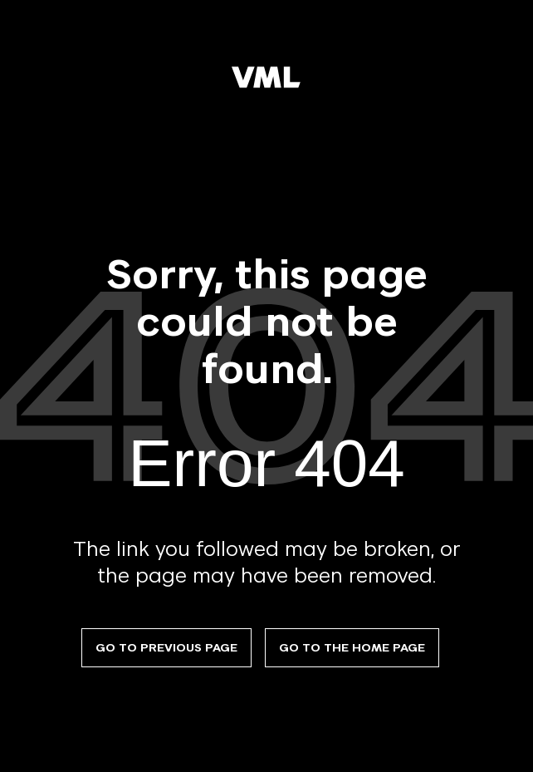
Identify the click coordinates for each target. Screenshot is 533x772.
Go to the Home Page (352, 647)
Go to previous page (166, 647)
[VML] (266, 78)
